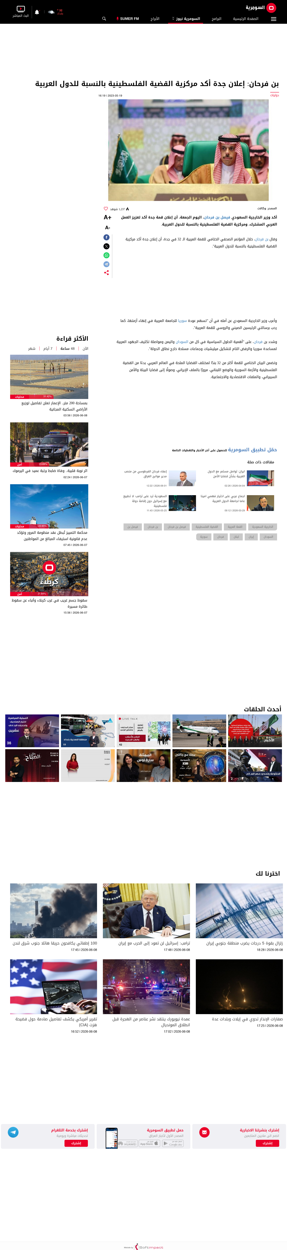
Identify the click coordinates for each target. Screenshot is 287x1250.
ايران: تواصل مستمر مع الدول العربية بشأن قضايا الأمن (226, 474)
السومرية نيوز (185, 18)
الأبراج (155, 18)
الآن (85, 349)
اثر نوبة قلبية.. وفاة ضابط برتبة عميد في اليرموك (50, 471)
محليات (19, 397)
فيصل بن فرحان (217, 217)
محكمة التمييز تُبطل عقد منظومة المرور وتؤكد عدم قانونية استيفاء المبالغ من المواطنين (52, 535)
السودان (182, 341)
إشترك (76, 1143)
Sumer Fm (129, 19)
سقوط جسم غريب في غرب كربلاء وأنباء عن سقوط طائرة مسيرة (49, 603)
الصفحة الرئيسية (245, 18)
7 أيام (47, 349)
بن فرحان (261, 239)
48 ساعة (67, 349)
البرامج (216, 18)
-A (107, 228)
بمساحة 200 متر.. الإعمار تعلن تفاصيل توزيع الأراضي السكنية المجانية (54, 406)
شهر (31, 349)
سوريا (182, 320)
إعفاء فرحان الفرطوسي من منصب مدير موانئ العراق (145, 474)
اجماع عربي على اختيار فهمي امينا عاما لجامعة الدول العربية (223, 499)
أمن (19, 464)
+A (107, 218)
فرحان (258, 341)
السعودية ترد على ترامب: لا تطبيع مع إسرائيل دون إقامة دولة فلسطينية (145, 501)
